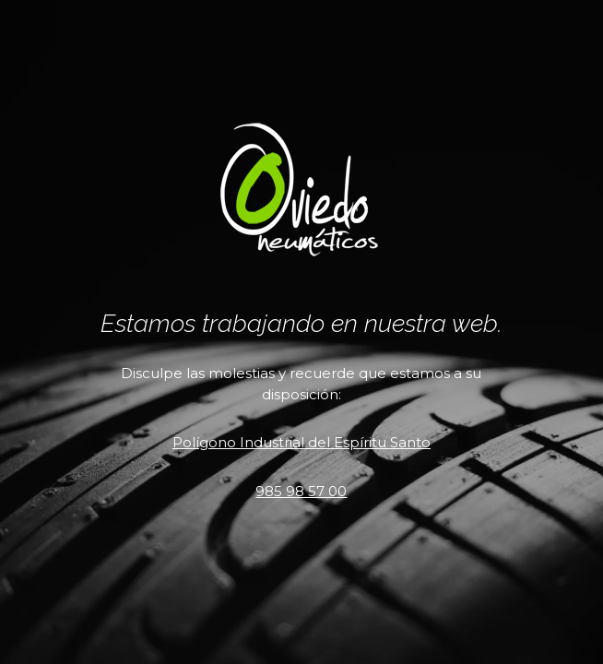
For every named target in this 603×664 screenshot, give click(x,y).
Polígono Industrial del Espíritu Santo (301, 442)
